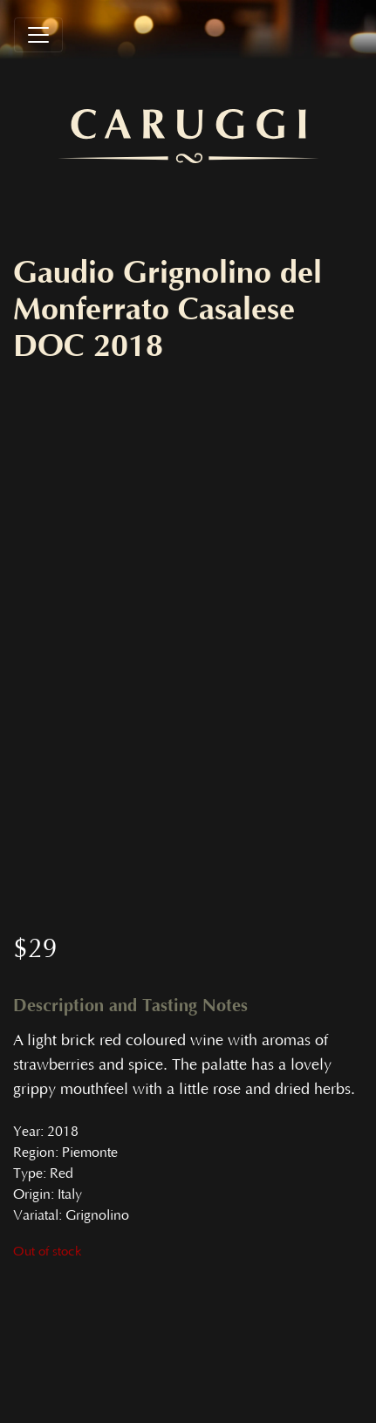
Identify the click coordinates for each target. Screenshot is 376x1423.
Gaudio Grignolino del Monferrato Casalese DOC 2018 (167, 310)
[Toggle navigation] (38, 34)
